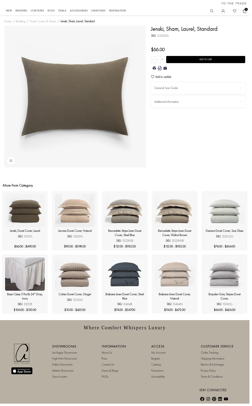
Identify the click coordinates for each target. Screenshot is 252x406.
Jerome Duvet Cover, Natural (75, 231)
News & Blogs (110, 370)
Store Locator (59, 376)
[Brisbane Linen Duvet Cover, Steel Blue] (124, 274)
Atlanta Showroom (62, 370)
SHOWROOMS (64, 346)
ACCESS (157, 346)
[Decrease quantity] (153, 59)
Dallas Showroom (62, 364)
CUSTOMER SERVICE (217, 346)
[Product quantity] (157, 59)
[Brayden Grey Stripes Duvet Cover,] (224, 274)
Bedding (20, 21)
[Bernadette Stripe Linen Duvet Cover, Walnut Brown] (175, 210)
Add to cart (205, 59)
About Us (107, 352)
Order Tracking (209, 352)
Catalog (156, 364)
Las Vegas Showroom (64, 352)
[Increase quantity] (162, 59)
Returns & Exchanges (212, 364)
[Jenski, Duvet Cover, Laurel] (25, 210)
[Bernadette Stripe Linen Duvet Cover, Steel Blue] (124, 210)
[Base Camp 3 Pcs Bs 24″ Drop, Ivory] (25, 274)
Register (155, 358)
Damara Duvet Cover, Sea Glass (224, 231)
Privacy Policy (208, 370)
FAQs (105, 376)
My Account (158, 352)
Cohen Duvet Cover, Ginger (75, 294)
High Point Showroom (64, 358)
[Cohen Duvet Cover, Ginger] (75, 274)
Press (104, 358)
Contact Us (108, 364)
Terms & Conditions (212, 376)
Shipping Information (212, 358)
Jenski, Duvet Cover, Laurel (25, 231)
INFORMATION (114, 346)
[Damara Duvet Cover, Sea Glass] (224, 210)
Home (7, 21)
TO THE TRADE (234, 3)
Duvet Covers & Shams (43, 21)
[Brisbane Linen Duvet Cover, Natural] (175, 274)
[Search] (211, 10)
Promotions (157, 370)
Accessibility (158, 376)
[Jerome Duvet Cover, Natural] (75, 210)
